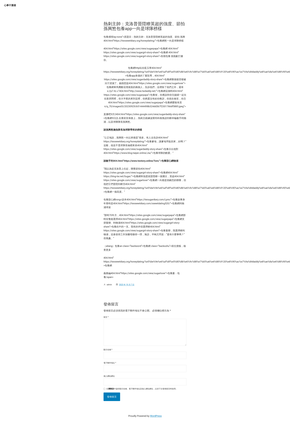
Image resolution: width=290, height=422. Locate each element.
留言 (106, 317)
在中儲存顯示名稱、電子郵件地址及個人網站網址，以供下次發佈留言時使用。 (142, 389)
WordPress (156, 416)
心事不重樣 (10, 5)
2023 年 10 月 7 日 (126, 285)
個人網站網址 (109, 376)
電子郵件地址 (110, 363)
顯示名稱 (108, 350)
